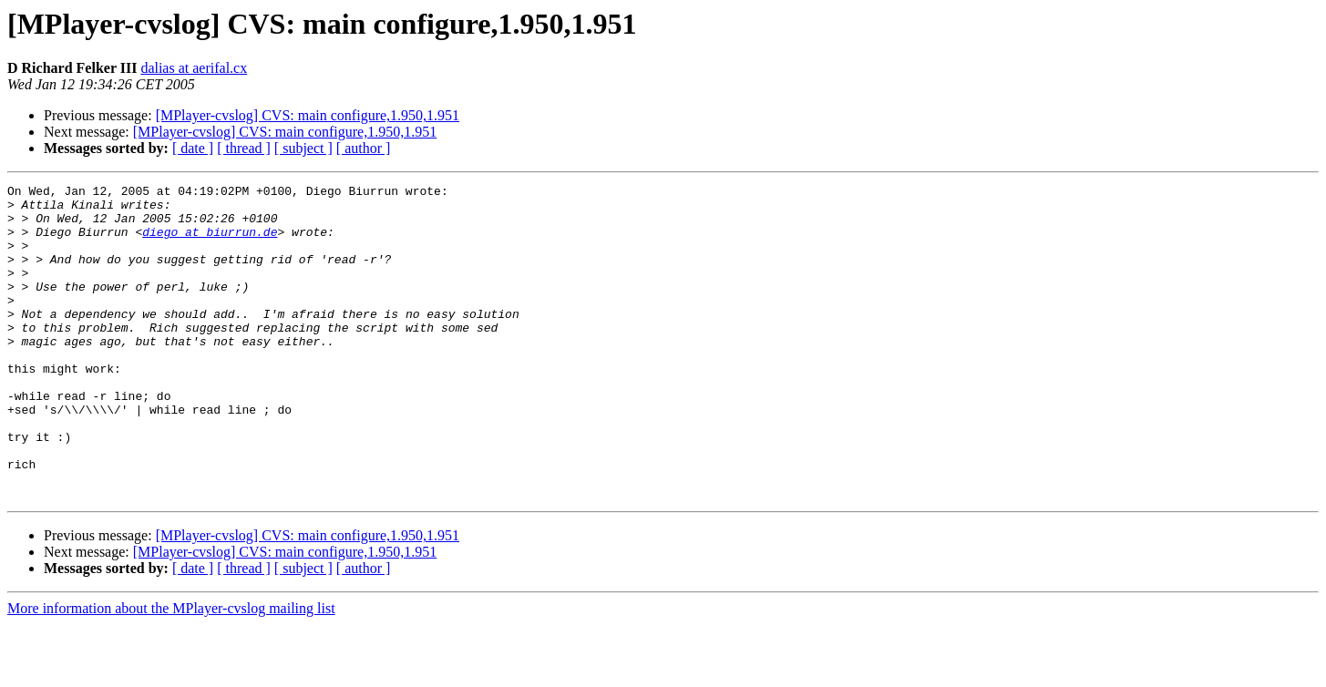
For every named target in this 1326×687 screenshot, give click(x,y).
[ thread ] (244, 148)
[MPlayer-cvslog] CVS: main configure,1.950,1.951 (307, 115)
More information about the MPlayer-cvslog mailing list (171, 671)
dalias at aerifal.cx (193, 68)
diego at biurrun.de (209, 242)
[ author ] (363, 148)
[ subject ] (303, 148)
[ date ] (192, 148)
